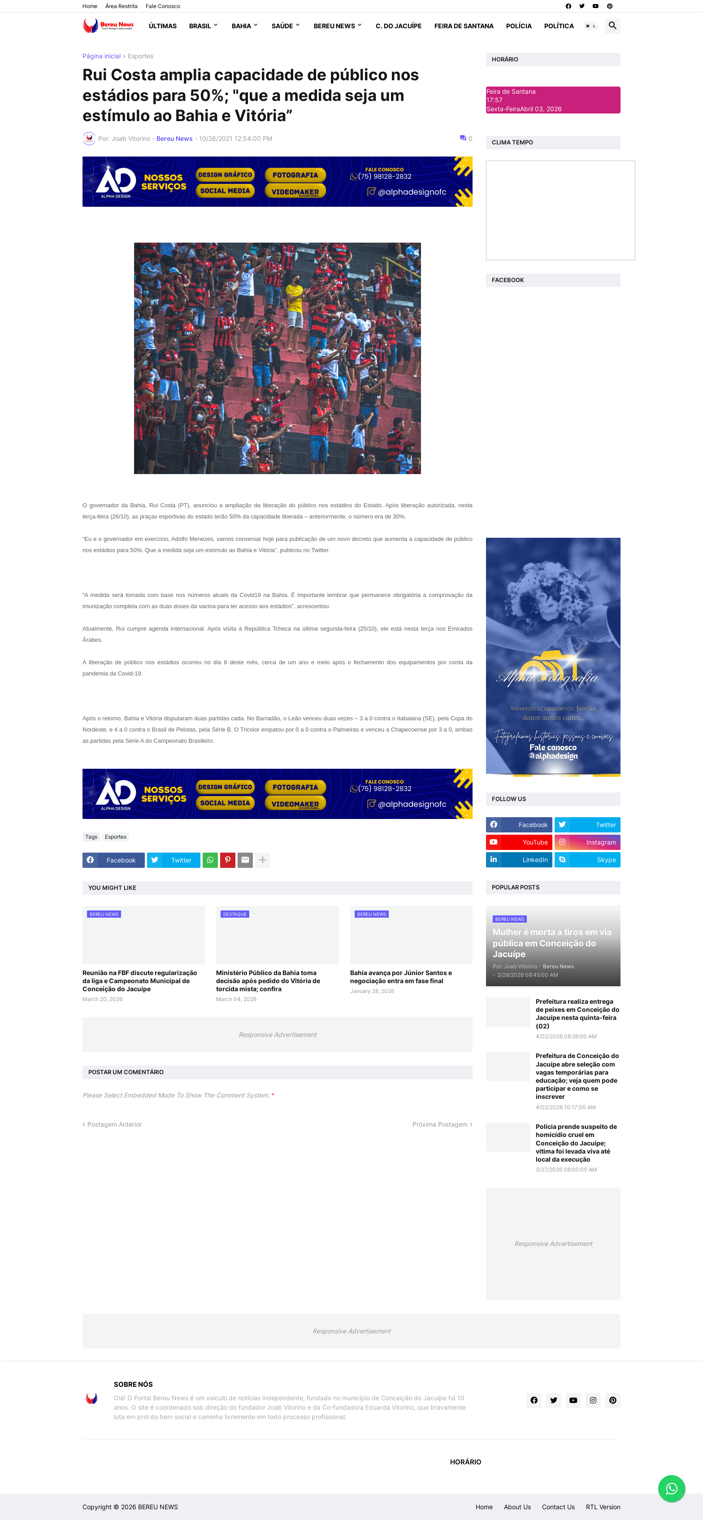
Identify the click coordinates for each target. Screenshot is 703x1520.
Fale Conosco (163, 6)
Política (559, 26)
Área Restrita (121, 6)
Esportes (140, 56)
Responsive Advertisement (278, 1034)
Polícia (519, 26)
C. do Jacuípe (399, 26)
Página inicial (101, 56)
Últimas (163, 26)
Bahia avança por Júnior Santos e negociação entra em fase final (401, 976)
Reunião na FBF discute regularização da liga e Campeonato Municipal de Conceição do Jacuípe (139, 981)
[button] (591, 26)
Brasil (200, 26)
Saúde (282, 26)
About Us (517, 1507)
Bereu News (334, 26)
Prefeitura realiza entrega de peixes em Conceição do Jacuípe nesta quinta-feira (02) (578, 1013)
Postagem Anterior (114, 1124)
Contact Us (558, 1507)
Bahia (241, 26)
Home (89, 6)
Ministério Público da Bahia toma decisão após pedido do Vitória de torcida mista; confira (268, 981)
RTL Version (603, 1507)
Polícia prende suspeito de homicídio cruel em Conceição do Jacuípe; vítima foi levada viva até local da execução (576, 1143)
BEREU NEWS (158, 1507)
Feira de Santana (464, 26)
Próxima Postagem (440, 1124)
